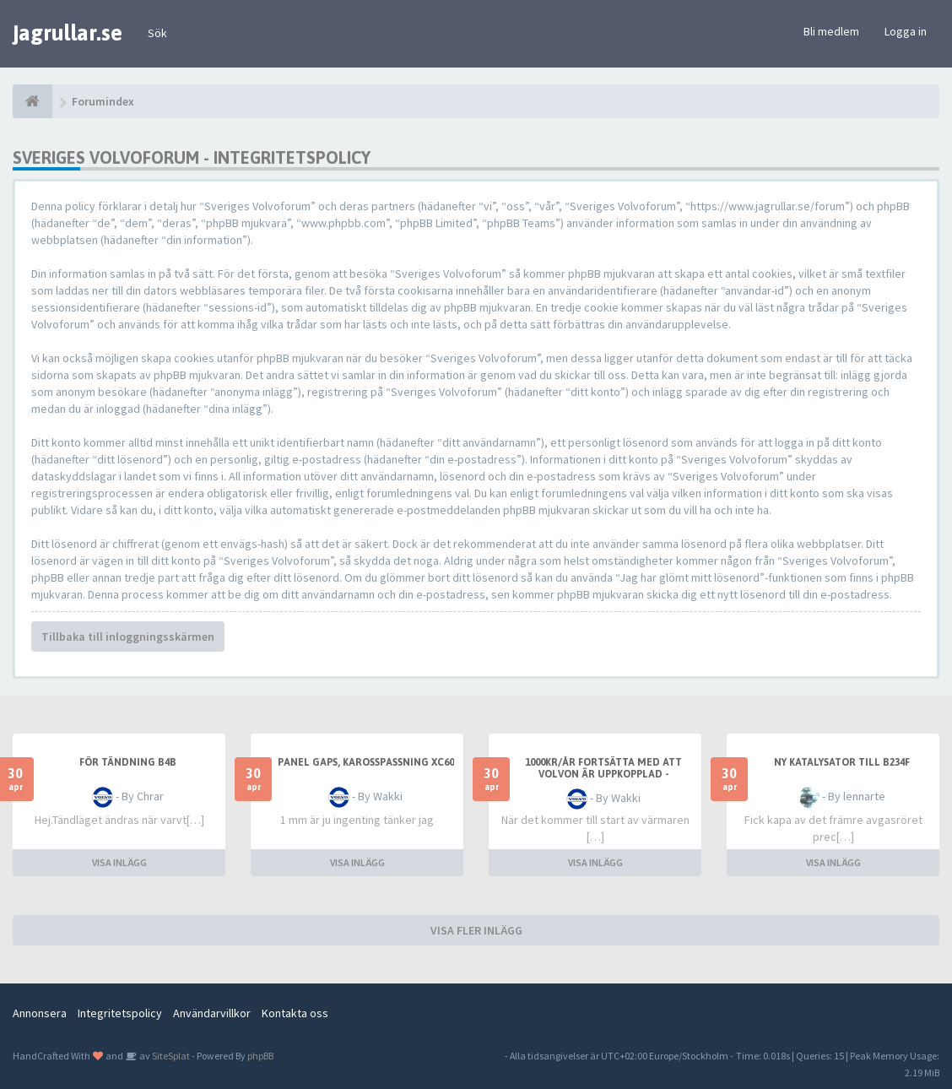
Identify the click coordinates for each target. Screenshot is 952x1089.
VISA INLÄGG (119, 862)
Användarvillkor (212, 1013)
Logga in (905, 31)
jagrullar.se (67, 33)
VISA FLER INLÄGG (476, 930)
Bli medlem (831, 31)
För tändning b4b (127, 762)
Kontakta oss (295, 1013)
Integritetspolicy (120, 1013)
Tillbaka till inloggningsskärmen (127, 636)
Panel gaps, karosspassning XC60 (366, 762)
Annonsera (40, 1013)
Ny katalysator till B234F (842, 762)
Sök (157, 33)
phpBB (260, 1055)
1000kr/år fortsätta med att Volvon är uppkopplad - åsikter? (603, 774)
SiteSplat (170, 1055)
